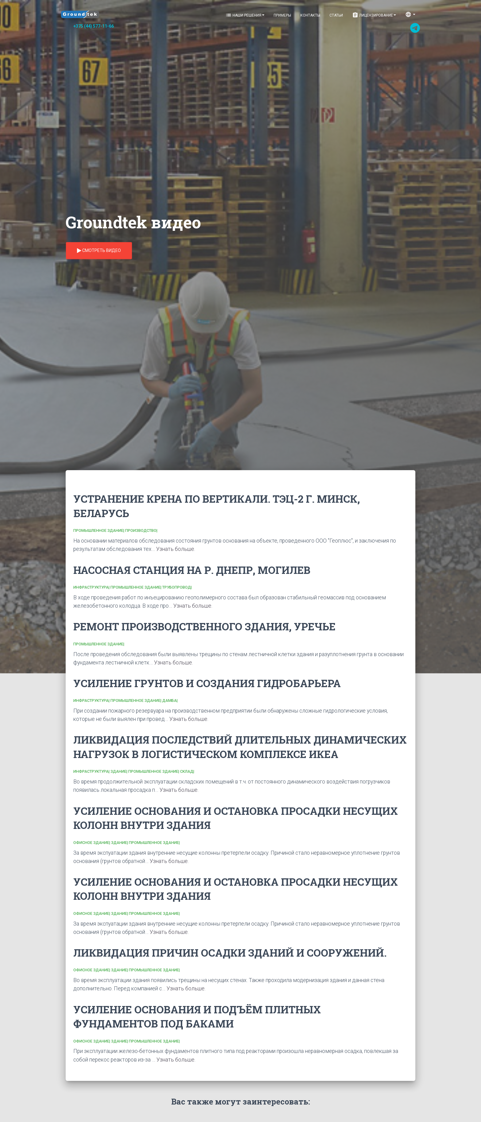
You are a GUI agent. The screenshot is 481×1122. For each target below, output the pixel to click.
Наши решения (244, 15)
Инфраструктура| (91, 587)
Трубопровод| (177, 587)
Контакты (310, 15)
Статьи (336, 15)
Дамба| (170, 700)
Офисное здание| (92, 842)
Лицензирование (374, 15)
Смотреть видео (99, 250)
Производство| (141, 530)
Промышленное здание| (99, 530)
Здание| (119, 771)
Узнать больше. (175, 549)
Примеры (282, 15)
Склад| (187, 771)
